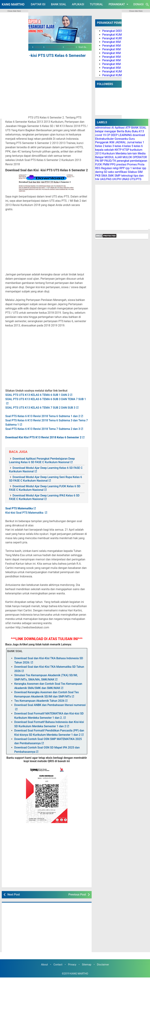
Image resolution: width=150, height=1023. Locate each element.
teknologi (127, 175)
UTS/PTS (135, 179)
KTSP (125, 149)
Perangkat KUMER (113, 34)
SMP (118, 175)
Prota (141, 164)
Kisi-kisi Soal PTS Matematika (24, 508)
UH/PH (116, 179)
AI (112, 127)
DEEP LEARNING (121, 135)
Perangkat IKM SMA (115, 67)
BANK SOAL (58, 4)
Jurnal (131, 142)
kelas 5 (128, 146)
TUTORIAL (96, 4)
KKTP (118, 149)
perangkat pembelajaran (132, 160)
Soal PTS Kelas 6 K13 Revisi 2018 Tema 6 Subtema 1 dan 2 (42, 411)
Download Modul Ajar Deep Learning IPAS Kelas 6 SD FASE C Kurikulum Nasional (44, 492)
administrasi (103, 127)
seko (111, 172)
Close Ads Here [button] (14, 11)
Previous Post (77, 889)
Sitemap (86, 959)
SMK (111, 175)
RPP (122, 168)
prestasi (121, 164)
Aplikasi (120, 127)
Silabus (132, 172)
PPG (113, 164)
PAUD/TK (110, 160)
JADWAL (120, 142)
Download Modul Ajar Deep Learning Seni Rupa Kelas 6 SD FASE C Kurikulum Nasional (45, 474)
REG (97, 168)
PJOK (98, 164)
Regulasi (106, 168)
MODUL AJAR (113, 157)
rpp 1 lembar (133, 168)
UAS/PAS (106, 179)
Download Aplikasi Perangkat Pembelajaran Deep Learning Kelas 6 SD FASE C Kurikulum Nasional (42, 455)
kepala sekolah (104, 149)
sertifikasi (121, 172)
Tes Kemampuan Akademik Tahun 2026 (39, 696)
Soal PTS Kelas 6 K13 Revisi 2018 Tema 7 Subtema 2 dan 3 (42, 424)
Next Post (13, 889)
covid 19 (100, 135)
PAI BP (99, 160)
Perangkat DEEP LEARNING (119, 31)
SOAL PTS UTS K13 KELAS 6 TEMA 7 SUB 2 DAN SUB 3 (40, 403)
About (44, 959)
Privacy (72, 959)
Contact (57, 959)
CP (108, 135)
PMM (106, 164)
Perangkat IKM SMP (114, 64)
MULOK (127, 157)
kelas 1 (139, 142)
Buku (128, 131)
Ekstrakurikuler (104, 138)
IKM (111, 142)
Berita (120, 131)
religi (116, 168)
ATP (128, 127)
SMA (104, 175)
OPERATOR (140, 157)
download (138, 135)
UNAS (125, 179)
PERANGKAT (119, 4)
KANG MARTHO (13, 4)
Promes (132, 164)
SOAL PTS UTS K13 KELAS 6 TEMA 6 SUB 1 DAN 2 (37, 390)
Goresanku (121, 138)
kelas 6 (138, 146)
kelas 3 (109, 146)
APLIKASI (78, 4)
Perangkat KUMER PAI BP (118, 71)
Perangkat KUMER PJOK (117, 75)
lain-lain (132, 153)
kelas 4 (119, 146)
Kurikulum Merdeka (114, 153)
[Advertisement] (46, 84)
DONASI (138, 4)
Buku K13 (138, 131)
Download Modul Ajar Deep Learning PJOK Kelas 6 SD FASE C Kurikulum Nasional (44, 483)
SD (105, 172)
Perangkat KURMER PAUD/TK (120, 38)
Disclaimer (103, 959)
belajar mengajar (105, 131)
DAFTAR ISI (38, 4)
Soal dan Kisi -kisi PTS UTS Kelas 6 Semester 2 (42, 55)
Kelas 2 (99, 146)
